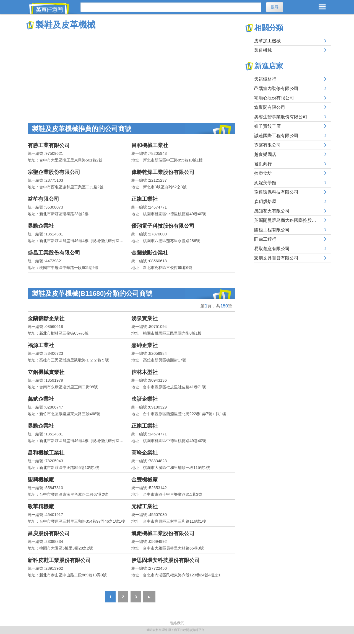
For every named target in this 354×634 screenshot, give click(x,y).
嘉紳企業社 (144, 345)
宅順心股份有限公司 (274, 98)
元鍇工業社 (144, 506)
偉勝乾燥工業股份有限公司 (162, 172)
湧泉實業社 (144, 318)
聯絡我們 (177, 623)
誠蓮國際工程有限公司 (276, 135)
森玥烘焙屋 (265, 201)
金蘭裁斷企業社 (149, 253)
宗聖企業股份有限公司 (54, 172)
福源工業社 (41, 345)
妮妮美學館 (265, 182)
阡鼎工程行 (265, 239)
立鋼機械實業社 (46, 372)
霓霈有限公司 (267, 145)
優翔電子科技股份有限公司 (162, 226)
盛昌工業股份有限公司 (54, 253)
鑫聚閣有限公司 (269, 107)
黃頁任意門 (52, 8)
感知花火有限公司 (272, 211)
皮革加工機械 (267, 40)
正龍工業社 (144, 199)
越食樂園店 (265, 154)
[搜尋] (170, 7)
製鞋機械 (263, 50)
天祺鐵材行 (265, 79)
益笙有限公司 (43, 199)
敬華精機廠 (41, 506)
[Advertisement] (131, 72)
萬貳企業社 (41, 399)
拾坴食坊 (263, 173)
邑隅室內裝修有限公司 (276, 88)
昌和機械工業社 (149, 145)
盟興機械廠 (41, 479)
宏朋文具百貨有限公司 (276, 258)
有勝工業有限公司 (49, 145)
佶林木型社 (144, 372)
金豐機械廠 (144, 479)
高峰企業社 (144, 453)
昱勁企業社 (41, 226)
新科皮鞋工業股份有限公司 (59, 560)
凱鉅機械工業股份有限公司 (162, 533)
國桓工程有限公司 (272, 229)
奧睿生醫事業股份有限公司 (280, 116)
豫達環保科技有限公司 (276, 192)
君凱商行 (263, 163)
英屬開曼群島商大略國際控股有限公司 (291, 220)
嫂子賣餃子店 (267, 126)
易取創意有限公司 (272, 248)
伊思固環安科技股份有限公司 (165, 560)
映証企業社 (144, 399)
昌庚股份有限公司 (49, 533)
